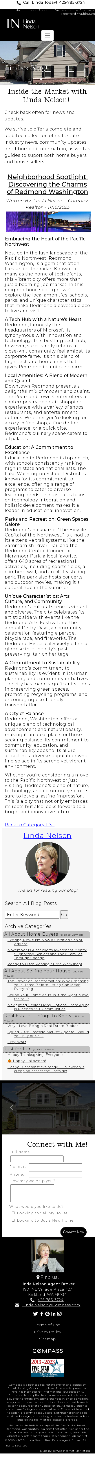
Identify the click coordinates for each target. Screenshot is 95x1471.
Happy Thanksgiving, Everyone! (35, 1055)
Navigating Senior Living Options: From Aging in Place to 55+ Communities (48, 1007)
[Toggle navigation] (47, 35)
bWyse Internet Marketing (71, 1450)
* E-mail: (19, 1166)
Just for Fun (30, 1048)
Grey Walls (16, 1042)
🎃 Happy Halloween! (26, 1061)
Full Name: (21, 1152)
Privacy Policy (47, 1332)
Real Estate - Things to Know (44, 1017)
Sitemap (47, 1339)
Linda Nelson (48, 835)
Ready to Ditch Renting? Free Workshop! (44, 964)
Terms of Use (47, 1325)
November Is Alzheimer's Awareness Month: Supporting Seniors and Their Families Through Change (47, 954)
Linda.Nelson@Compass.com (51, 1305)
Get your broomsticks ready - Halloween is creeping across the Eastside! (45, 1069)
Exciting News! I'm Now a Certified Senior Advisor (45, 942)
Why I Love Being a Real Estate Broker (42, 1026)
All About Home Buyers (43, 934)
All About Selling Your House (43, 972)
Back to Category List (30, 824)
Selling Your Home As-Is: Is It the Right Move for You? (48, 997)
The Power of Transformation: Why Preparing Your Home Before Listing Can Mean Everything (48, 985)
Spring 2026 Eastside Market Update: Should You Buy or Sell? (48, 1034)
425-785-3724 (72, 2)
